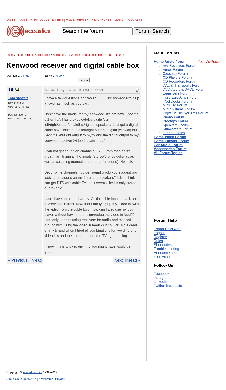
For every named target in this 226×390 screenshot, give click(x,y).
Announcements (166, 253)
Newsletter (45, 379)
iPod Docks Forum (177, 101)
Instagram (162, 278)
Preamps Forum (175, 121)
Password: (60, 78)
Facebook (161, 274)
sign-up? (26, 75)
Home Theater (77, 19)
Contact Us (28, 379)
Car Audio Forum (168, 145)
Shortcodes (163, 245)
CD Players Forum (177, 77)
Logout (159, 233)
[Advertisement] (74, 315)
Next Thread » (127, 260)
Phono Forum (173, 117)
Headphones (101, 19)
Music (119, 19)
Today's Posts (209, 61)
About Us (12, 379)
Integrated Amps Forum (181, 97)
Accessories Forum (170, 149)
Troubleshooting (166, 249)
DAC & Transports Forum (182, 85)
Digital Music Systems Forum (185, 113)
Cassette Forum (175, 73)
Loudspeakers (51, 19)
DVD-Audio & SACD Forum (184, 89)
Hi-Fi (33, 19)
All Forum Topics (168, 153)
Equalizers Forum (176, 93)
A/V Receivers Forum (179, 65)
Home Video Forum (170, 137)
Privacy (60, 379)
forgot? (60, 75)
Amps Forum (173, 69)
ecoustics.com (32, 372)
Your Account (164, 257)
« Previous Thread (25, 260)
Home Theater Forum (171, 141)
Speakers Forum (176, 125)
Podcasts (134, 19)
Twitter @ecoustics (169, 285)
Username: (24, 78)
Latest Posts (17, 19)
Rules (158, 241)
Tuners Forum (174, 133)
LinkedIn (160, 282)
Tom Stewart (18, 98)
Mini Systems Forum (179, 109)
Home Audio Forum (170, 61)
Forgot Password (167, 229)
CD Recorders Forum (179, 81)
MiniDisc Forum (175, 105)
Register (160, 237)
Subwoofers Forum (177, 129)
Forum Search (152, 31)
